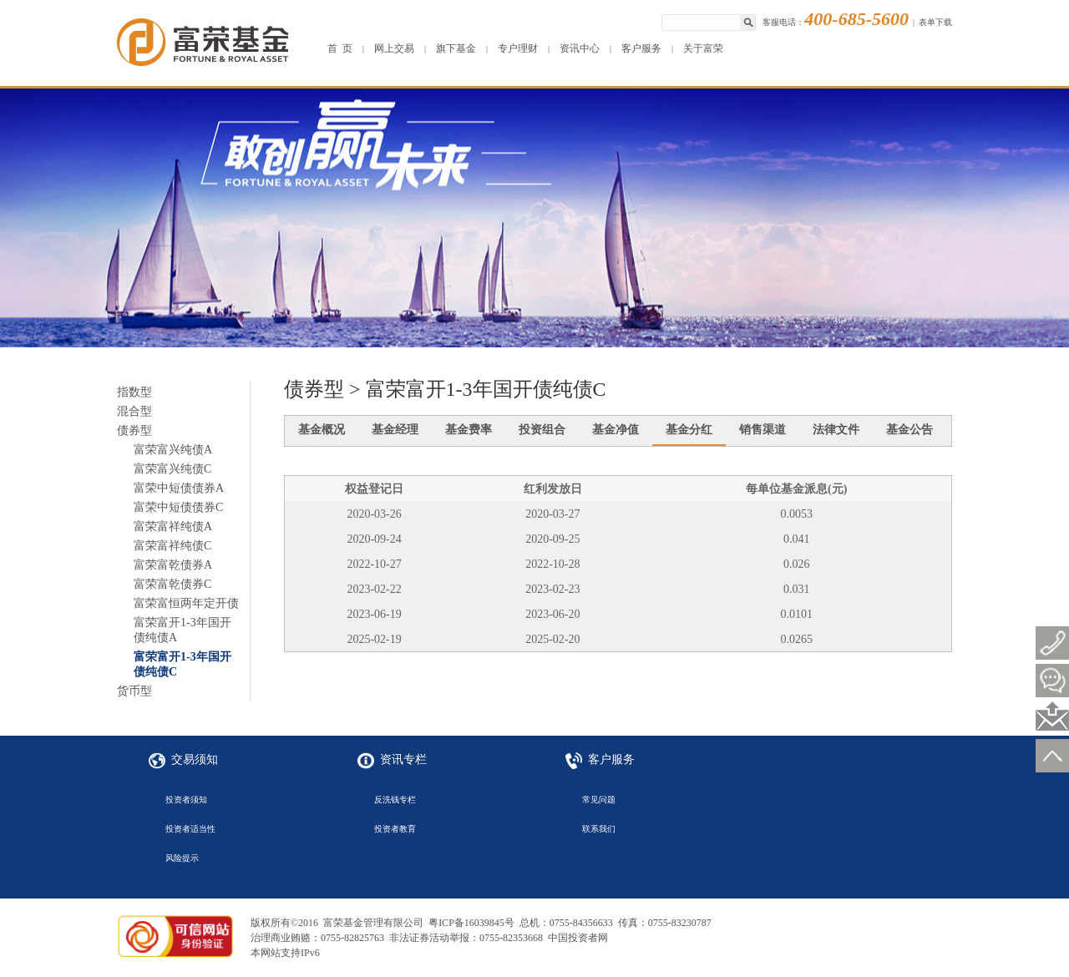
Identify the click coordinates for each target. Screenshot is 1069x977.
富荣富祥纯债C (172, 545)
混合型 (134, 411)
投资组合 (542, 429)
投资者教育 (395, 828)
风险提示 (182, 858)
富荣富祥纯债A (173, 526)
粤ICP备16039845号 (471, 923)
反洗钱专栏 (395, 799)
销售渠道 (762, 429)
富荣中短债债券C (178, 507)
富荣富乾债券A (173, 565)
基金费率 (468, 429)
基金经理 (395, 429)
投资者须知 (186, 799)
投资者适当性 (190, 828)
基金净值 (615, 429)
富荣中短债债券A (179, 488)
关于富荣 (703, 48)
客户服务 (641, 48)
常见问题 (599, 799)
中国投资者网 (578, 938)
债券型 (134, 430)
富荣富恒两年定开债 (186, 603)
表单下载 (935, 22)
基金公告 (909, 429)
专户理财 (518, 48)
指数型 (134, 392)
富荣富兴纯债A (173, 449)
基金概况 (321, 429)
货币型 (134, 691)
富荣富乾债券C (172, 584)
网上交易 (394, 48)
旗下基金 (456, 48)
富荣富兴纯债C (172, 469)
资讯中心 (580, 48)
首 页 (339, 48)
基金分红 (689, 429)
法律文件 (836, 429)
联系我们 (599, 828)
